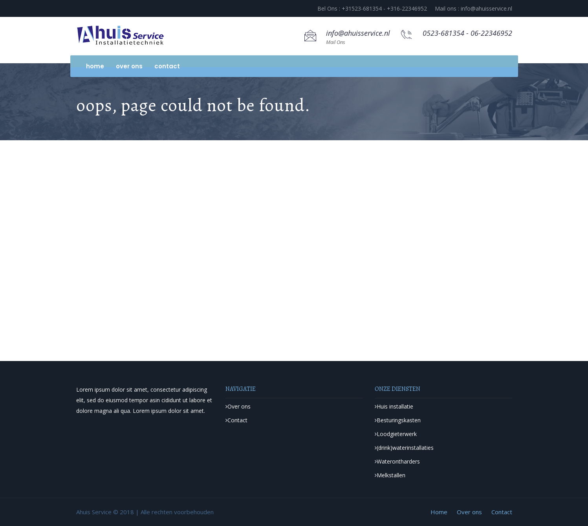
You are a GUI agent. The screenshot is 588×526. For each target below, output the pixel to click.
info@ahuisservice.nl (358, 33)
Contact (167, 66)
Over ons (129, 66)
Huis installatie (394, 406)
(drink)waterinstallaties (404, 447)
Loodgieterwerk (396, 434)
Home (95, 66)
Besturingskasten (398, 420)
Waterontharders (397, 461)
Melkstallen (390, 475)
